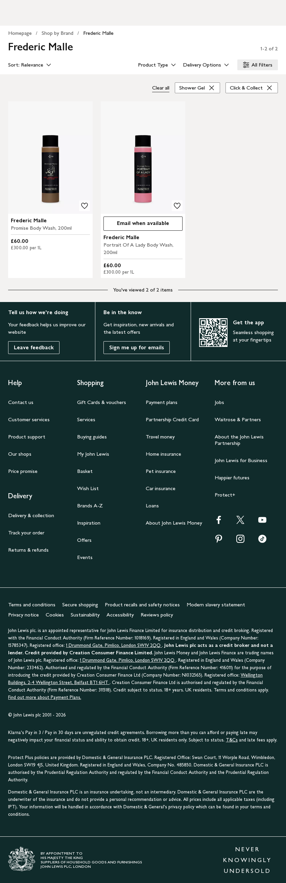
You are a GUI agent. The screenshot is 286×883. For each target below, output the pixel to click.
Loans (152, 505)
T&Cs (232, 740)
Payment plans (161, 402)
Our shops (19, 454)
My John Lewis (93, 454)
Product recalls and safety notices (142, 604)
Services (86, 419)
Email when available (136, 225)
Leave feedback (34, 347)
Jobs (219, 402)
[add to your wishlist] (84, 205)
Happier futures (232, 477)
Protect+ (225, 494)
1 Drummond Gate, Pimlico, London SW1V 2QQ (114, 645)
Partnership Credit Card (172, 419)
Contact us (20, 402)
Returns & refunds (28, 550)
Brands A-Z (90, 505)
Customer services (29, 419)
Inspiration (88, 523)
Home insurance (163, 454)
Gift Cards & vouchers (101, 402)
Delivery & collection (31, 515)
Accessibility (120, 614)
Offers (84, 540)
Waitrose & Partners (238, 419)
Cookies (55, 614)
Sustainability (85, 614)
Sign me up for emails (136, 347)
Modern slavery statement (216, 604)
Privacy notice (23, 614)
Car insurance (160, 488)
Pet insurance (161, 471)
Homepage (20, 33)
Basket (85, 471)
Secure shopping (80, 604)
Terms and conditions (31, 604)
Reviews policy (157, 614)
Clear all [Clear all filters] (160, 87)
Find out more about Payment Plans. (44, 697)
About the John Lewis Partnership (239, 439)
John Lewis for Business (241, 460)
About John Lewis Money (174, 523)
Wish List (88, 488)
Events (85, 557)
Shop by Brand (57, 33)
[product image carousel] (50, 157)
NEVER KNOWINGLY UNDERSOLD (247, 860)
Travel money (160, 436)
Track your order (26, 532)
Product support (26, 436)
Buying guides (92, 436)
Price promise (23, 471)
